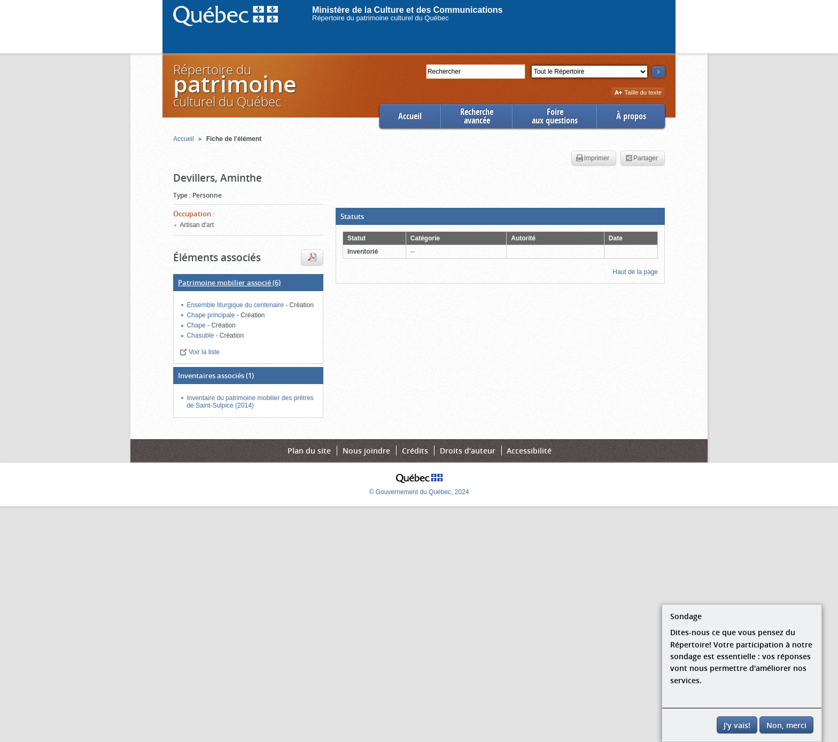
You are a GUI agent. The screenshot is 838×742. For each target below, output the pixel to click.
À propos (631, 116)
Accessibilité (529, 451)
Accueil (410, 116)
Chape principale (211, 315)
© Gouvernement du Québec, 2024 (419, 492)
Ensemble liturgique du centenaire (236, 305)
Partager (641, 158)
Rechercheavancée (476, 116)
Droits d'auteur (467, 451)
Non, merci (786, 725)
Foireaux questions (555, 116)
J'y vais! (737, 725)
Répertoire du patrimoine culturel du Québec (380, 18)
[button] (500, 216)
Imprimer (592, 158)
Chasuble (201, 335)
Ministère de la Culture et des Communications (407, 9)
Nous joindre (366, 451)
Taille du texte (638, 93)
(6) (229, 282)
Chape (197, 325)
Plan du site (309, 451)
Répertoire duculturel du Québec (234, 85)
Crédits (415, 451)
